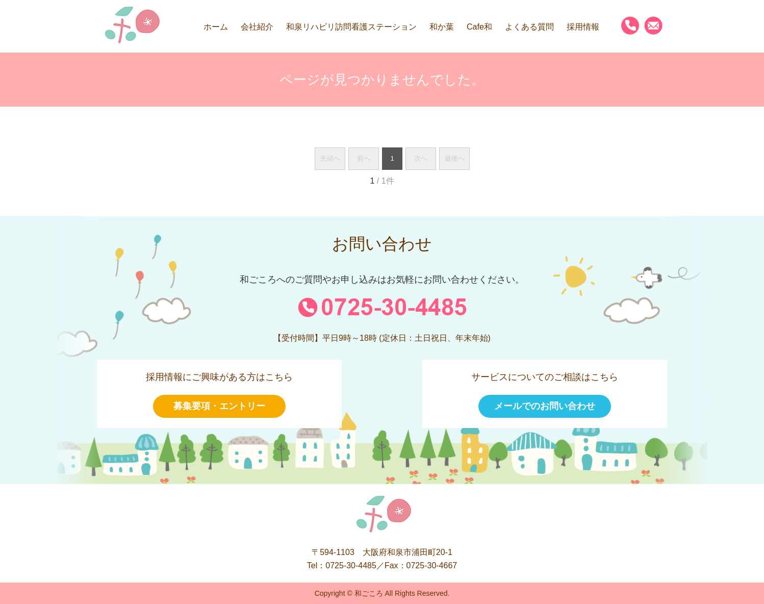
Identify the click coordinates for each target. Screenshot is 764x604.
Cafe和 (479, 26)
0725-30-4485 (350, 565)
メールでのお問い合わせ (544, 406)
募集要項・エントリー (219, 406)
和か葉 (441, 26)
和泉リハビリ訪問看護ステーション (351, 26)
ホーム (215, 26)
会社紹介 (257, 26)
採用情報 (583, 26)
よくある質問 (529, 26)
